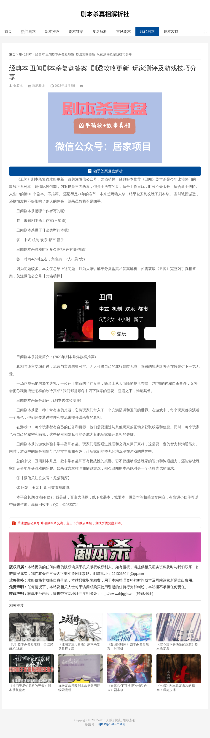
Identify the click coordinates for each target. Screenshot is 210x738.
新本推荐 (52, 31)
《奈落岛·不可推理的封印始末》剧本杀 (129, 673)
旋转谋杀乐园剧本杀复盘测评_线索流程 (80, 673)
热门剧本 (28, 31)
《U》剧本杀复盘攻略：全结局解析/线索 (31, 631)
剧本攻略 (171, 31)
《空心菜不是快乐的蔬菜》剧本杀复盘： (178, 631)
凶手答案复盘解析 (105, 171)
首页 (8, 31)
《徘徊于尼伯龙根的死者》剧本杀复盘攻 (31, 673)
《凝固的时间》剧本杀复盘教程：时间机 (129, 631)
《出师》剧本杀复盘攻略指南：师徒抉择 (178, 673)
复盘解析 (99, 31)
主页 (12, 54)
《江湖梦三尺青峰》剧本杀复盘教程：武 (80, 631)
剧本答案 (76, 31)
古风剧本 (123, 31)
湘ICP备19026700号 (111, 724)
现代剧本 (147, 31)
